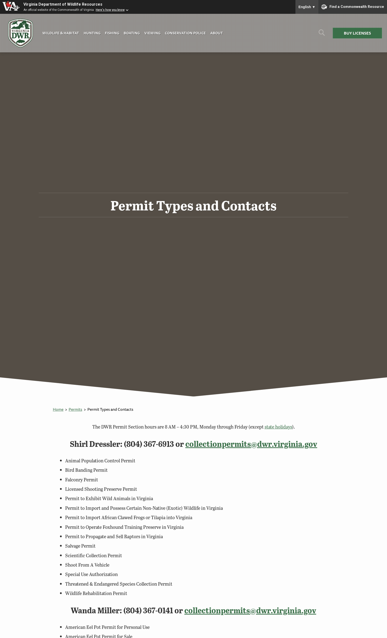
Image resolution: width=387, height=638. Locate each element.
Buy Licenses (357, 33)
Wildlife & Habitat (60, 33)
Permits (75, 409)
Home (58, 409)
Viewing (152, 33)
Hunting (92, 33)
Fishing (112, 33)
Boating (132, 33)
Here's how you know (110, 10)
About (216, 33)
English (306, 7)
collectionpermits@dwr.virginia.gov (251, 443)
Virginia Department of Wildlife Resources (62, 4)
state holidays (278, 426)
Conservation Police (185, 33)
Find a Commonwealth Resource (352, 6)
